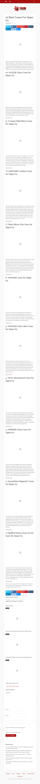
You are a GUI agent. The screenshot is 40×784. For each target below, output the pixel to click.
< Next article (9, 686)
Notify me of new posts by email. (13, 732)
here (11, 117)
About (23, 773)
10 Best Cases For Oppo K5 (12, 597)
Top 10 (7, 608)
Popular (18, 773)
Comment (8, 692)
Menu (9, 1)
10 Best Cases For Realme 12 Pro (12, 683)
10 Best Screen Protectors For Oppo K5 (14, 601)
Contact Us (20, 776)
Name (7, 709)
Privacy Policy (31, 773)
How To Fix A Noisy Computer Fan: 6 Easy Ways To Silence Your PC (18, 631)
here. (11, 221)
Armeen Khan (8, 23)
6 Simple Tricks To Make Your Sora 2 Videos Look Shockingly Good (19, 657)
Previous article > (16, 686)
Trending (8, 773)
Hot (13, 773)
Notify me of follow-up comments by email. (15, 727)
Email (7, 715)
